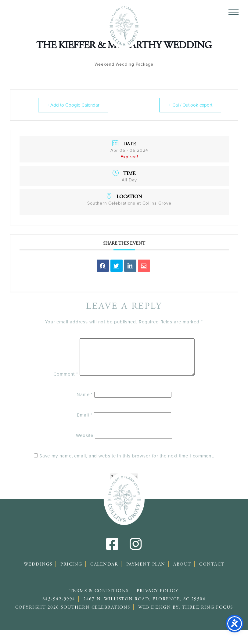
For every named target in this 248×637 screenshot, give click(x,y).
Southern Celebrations (124, 26)
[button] (233, 12)
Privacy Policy (157, 598)
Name (85, 402)
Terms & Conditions (99, 598)
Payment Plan (145, 571)
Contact (212, 571)
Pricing (71, 571)
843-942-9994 (58, 606)
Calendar (104, 571)
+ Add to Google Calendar (73, 105)
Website (84, 442)
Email (84, 422)
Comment (59, 381)
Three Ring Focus (207, 614)
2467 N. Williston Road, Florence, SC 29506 (144, 606)
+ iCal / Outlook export (190, 105)
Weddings (38, 571)
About (182, 571)
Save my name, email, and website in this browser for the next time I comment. (126, 463)
